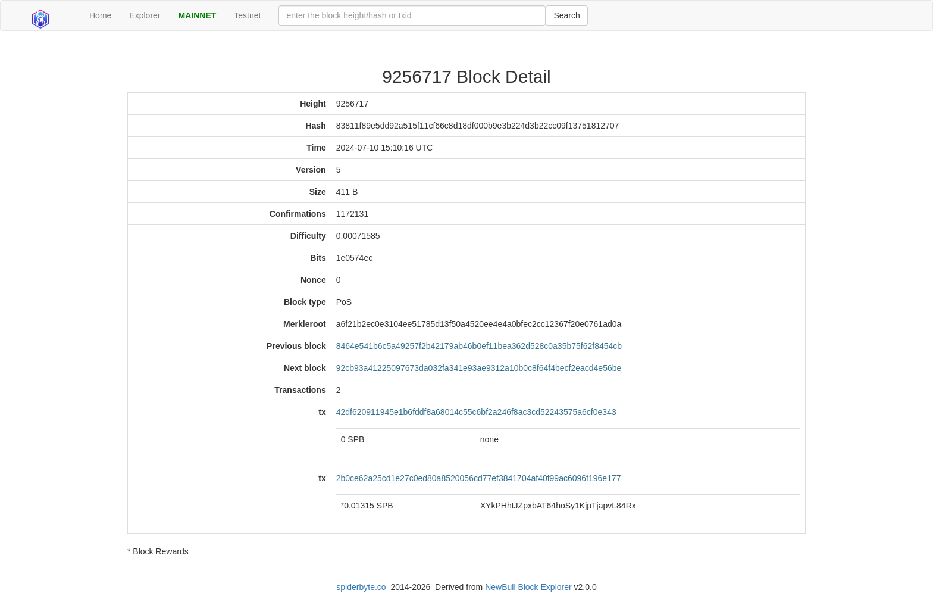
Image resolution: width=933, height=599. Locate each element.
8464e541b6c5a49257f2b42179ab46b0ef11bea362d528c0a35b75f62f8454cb (479, 346)
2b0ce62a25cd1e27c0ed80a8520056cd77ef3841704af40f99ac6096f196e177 (478, 478)
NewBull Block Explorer (528, 587)
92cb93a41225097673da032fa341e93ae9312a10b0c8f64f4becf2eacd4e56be (479, 368)
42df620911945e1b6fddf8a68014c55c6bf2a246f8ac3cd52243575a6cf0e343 (476, 412)
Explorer (144, 15)
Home (100, 15)
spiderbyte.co (361, 587)
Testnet (247, 15)
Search (566, 15)
